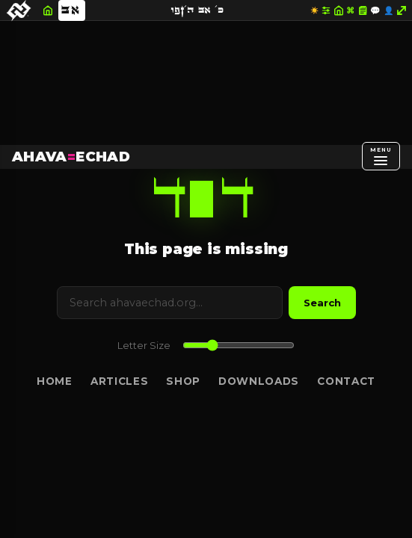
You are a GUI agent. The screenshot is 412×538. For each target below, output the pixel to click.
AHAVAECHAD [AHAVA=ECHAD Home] (71, 156)
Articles (119, 381)
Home (55, 381)
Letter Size (143, 345)
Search (322, 303)
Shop (183, 381)
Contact (346, 381)
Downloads (258, 381)
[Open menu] (381, 156)
